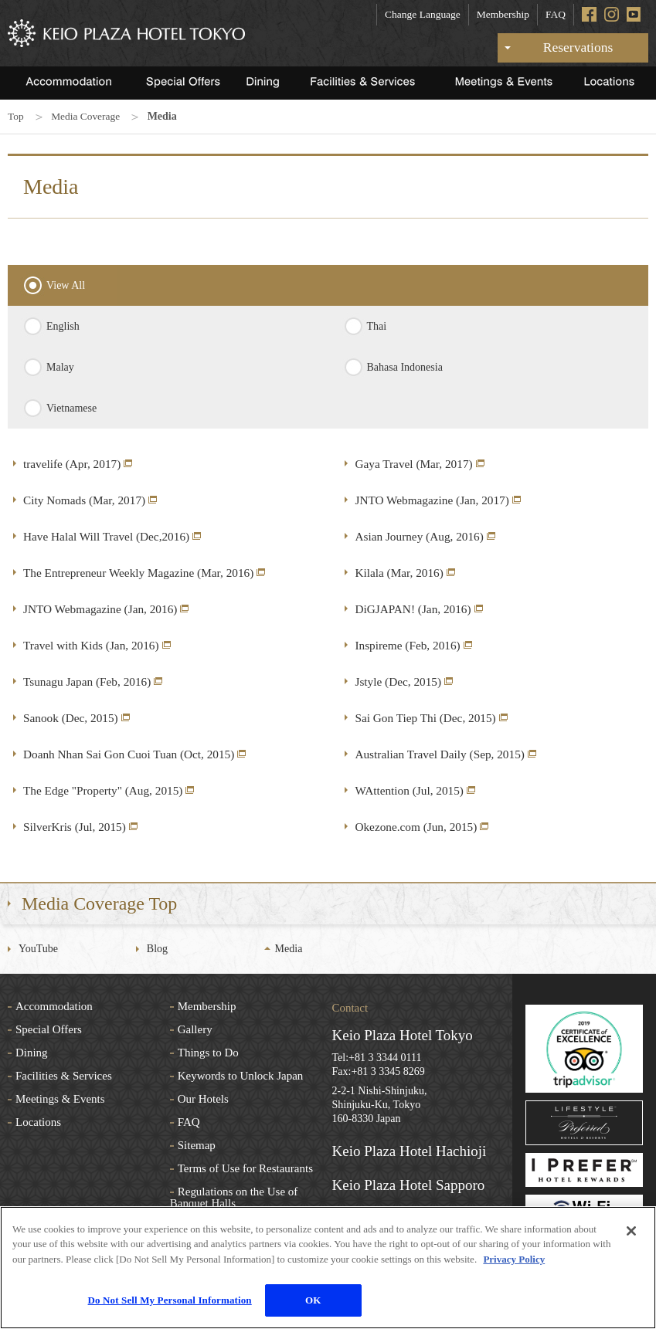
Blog (157, 948)
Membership (503, 14)
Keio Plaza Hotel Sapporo (408, 1184)
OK (313, 1300)
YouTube (38, 948)
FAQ (556, 14)
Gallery (195, 1028)
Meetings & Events (60, 1098)
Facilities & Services (63, 1075)
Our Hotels (203, 1098)
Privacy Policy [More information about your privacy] (514, 1259)
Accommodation (54, 1005)
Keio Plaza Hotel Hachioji (409, 1149)
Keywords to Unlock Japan (241, 1075)
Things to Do (208, 1052)
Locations (38, 1121)
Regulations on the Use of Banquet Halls (233, 1197)
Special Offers (48, 1028)
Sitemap (197, 1144)
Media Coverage (88, 116)
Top (16, 116)
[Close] (631, 1231)
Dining (31, 1052)
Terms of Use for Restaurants (245, 1167)
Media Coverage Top (99, 902)
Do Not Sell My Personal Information (170, 1300)
